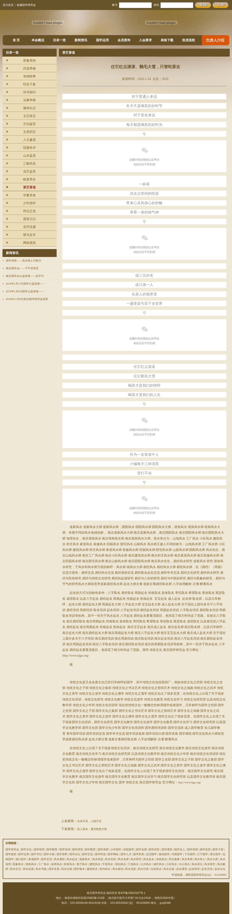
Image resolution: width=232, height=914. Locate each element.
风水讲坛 (197, 864)
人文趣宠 (29, 140)
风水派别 (117, 869)
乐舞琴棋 (29, 100)
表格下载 (167, 40)
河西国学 (177, 854)
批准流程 (188, 40)
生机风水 (156, 869)
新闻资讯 (81, 40)
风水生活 (15, 869)
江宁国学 (202, 854)
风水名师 (123, 859)
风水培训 (110, 859)
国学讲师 (103, 849)
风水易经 (59, 859)
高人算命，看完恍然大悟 (92, 829)
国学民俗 (100, 854)
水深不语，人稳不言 (89, 821)
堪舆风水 (31, 864)
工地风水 (133, 864)
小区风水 (171, 864)
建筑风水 (94, 864)
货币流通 (29, 227)
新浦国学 (33, 859)
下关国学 (189, 854)
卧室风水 (69, 864)
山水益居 (29, 155)
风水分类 (143, 869)
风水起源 (28, 869)
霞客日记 (29, 219)
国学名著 (53, 869)
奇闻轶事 (29, 76)
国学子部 (218, 849)
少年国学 (29, 203)
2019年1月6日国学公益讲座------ (25, 291)
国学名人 (179, 849)
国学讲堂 (77, 849)
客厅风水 (82, 864)
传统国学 (128, 849)
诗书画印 (29, 92)
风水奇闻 (187, 859)
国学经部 (192, 849)
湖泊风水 (120, 864)
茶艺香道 (29, 187)
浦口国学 (20, 859)
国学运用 (102, 40)
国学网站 (113, 854)
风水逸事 (174, 859)
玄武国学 (151, 854)
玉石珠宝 (29, 116)
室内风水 (104, 869)
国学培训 (64, 849)
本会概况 (37, 40)
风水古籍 (66, 869)
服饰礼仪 (29, 108)
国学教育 (51, 849)
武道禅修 (29, 68)
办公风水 (184, 864)
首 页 (16, 40)
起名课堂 (181, 869)
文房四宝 (29, 132)
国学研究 (39, 849)
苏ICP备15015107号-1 (131, 893)
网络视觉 (29, 243)
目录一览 (59, 40)
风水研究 (135, 859)
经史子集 (29, 84)
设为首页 (8, 5)
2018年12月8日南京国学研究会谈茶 (27, 299)
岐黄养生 (29, 179)
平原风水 (107, 864)
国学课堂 (167, 849)
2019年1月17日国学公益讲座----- (25, 283)
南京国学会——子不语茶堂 (22, 268)
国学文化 (26, 849)
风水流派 (130, 869)
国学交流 (87, 854)
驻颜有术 (29, 147)
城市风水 (158, 864)
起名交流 (207, 869)
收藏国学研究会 (26, 5)
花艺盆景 (29, 171)
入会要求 (145, 40)
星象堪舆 (29, 60)
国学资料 (62, 854)
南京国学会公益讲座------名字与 (25, 276)
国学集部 (10, 854)
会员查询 (124, 40)
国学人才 (126, 854)
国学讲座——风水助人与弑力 (23, 260)
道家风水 (84, 859)
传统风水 (161, 859)
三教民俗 (29, 163)
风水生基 (168, 869)
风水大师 (212, 859)
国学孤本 (79, 869)
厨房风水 (56, 864)
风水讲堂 (97, 859)
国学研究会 (12, 849)
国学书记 (36, 854)
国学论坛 (74, 854)
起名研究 (194, 869)
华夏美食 (29, 195)
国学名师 (141, 849)
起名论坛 (220, 869)
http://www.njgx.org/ (189, 782)
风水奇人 (199, 859)
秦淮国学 (164, 854)
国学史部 (205, 849)
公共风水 (145, 864)
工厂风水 (43, 864)
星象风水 (18, 864)
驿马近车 (29, 235)
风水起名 (72, 859)
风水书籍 (41, 869)
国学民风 (138, 854)
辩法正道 (29, 211)
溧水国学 (215, 854)
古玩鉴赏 (29, 124)
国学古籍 (49, 854)
